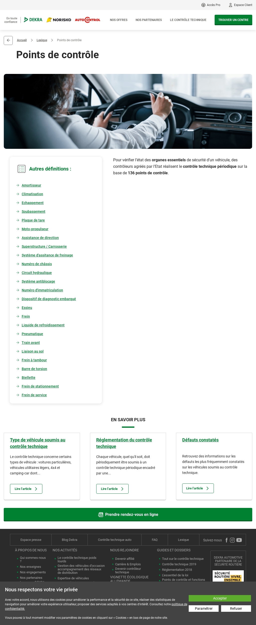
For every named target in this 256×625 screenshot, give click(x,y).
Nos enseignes (30, 567)
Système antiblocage (38, 281)
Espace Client (243, 5)
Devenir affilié (124, 559)
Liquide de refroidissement (43, 325)
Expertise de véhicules (73, 578)
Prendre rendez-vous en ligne (128, 514)
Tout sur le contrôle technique (183, 559)
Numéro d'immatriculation (42, 290)
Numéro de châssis (37, 264)
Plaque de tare (33, 220)
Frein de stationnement (40, 386)
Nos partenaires (149, 20)
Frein (26, 316)
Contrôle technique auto (114, 540)
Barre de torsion (34, 369)
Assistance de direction (40, 238)
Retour (8, 40)
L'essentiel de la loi (175, 575)
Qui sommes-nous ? (33, 559)
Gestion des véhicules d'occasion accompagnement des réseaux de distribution (81, 569)
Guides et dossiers (173, 550)
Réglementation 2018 (177, 570)
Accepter (220, 598)
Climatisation (32, 194)
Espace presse (30, 540)
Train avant (31, 343)
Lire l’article (26, 488)
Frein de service (34, 395)
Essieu (27, 308)
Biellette (28, 378)
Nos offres (118, 20)
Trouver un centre (233, 20)
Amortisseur (31, 185)
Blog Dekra (69, 540)
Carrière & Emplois (128, 564)
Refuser (236, 609)
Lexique (42, 40)
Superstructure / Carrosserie (44, 246)
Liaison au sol (33, 351)
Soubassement (33, 211)
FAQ (155, 540)
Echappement (33, 203)
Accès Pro (213, 5)
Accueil (22, 40)
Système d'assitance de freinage (47, 255)
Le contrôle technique (188, 20)
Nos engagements (33, 572)
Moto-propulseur (35, 229)
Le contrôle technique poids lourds (77, 559)
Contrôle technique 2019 (179, 564)
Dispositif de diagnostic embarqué (49, 299)
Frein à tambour (34, 360)
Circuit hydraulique (37, 273)
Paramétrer (204, 609)
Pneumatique (32, 334)
